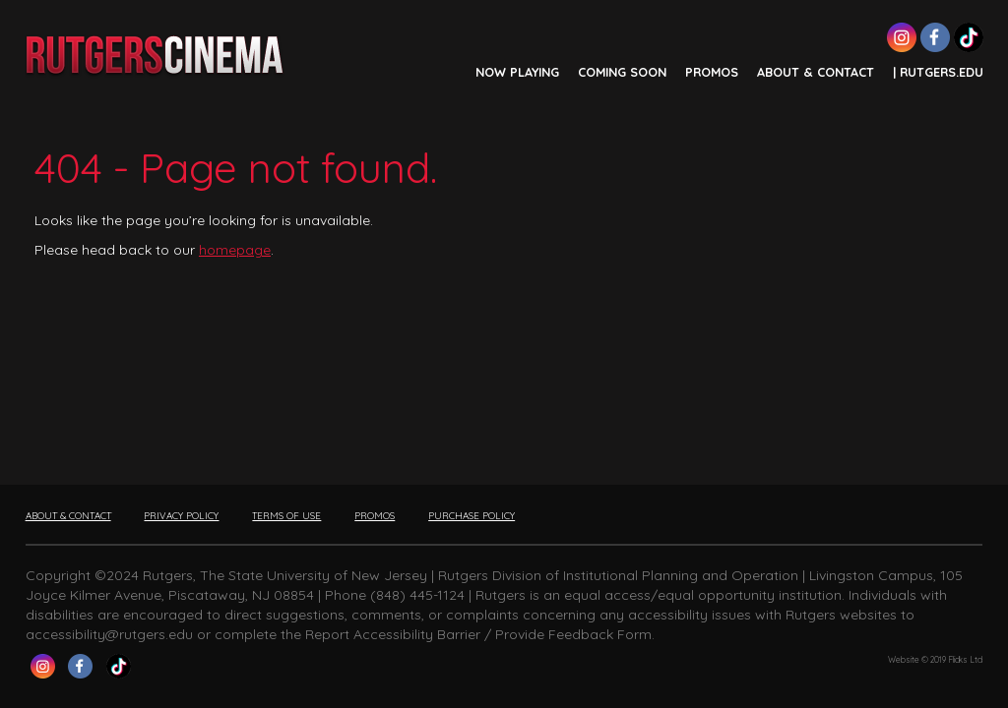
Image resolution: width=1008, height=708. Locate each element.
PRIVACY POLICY (181, 515)
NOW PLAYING (517, 72)
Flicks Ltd (965, 660)
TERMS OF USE (286, 515)
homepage (235, 250)
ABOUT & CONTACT (815, 72)
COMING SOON (622, 72)
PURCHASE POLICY (471, 515)
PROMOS (711, 72)
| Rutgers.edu (938, 72)
